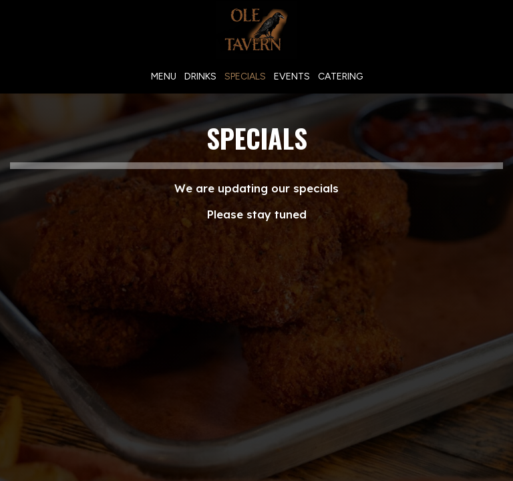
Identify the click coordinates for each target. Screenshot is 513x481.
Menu (163, 76)
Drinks (200, 76)
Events (292, 76)
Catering (340, 76)
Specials (245, 76)
